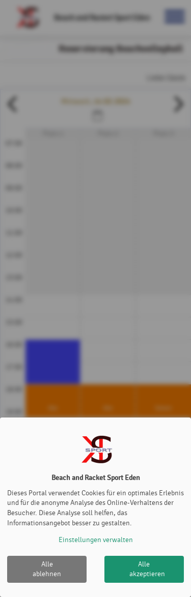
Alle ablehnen (47, 569)
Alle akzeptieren (147, 569)
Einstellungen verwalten (96, 540)
